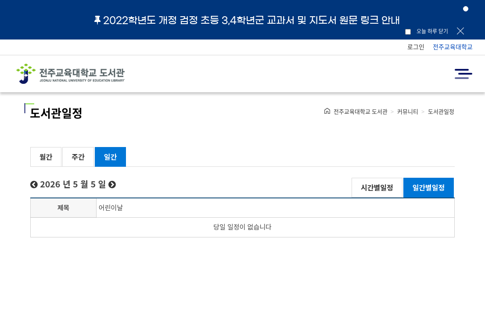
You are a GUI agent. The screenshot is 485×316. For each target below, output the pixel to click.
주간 (78, 156)
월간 (46, 156)
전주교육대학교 (453, 46)
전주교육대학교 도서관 (361, 111)
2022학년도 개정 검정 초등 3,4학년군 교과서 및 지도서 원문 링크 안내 (247, 20)
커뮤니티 (407, 111)
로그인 (415, 46)
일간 (110, 156)
